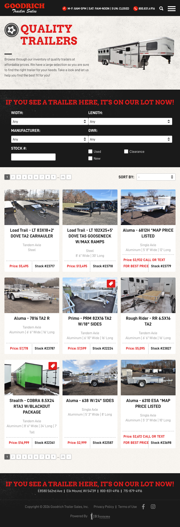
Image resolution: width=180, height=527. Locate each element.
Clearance (136, 151)
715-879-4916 (132, 491)
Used (97, 151)
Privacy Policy (104, 506)
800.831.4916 (147, 8)
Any (15, 121)
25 (63, 177)
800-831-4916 (109, 491)
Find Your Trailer (160, 8)
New (97, 158)
